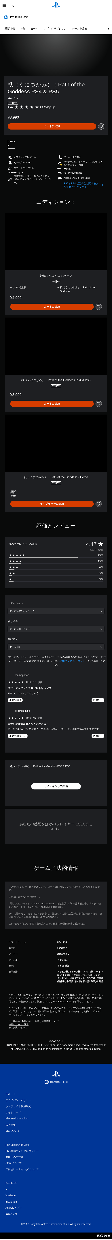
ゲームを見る (79, 28)
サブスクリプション (55, 28)
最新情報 (10, 28)
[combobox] (56, 611)
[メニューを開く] (4, 5)
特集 (22, 28)
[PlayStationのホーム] (56, 5)
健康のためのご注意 (19, 1024)
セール (34, 28)
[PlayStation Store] (17, 17)
